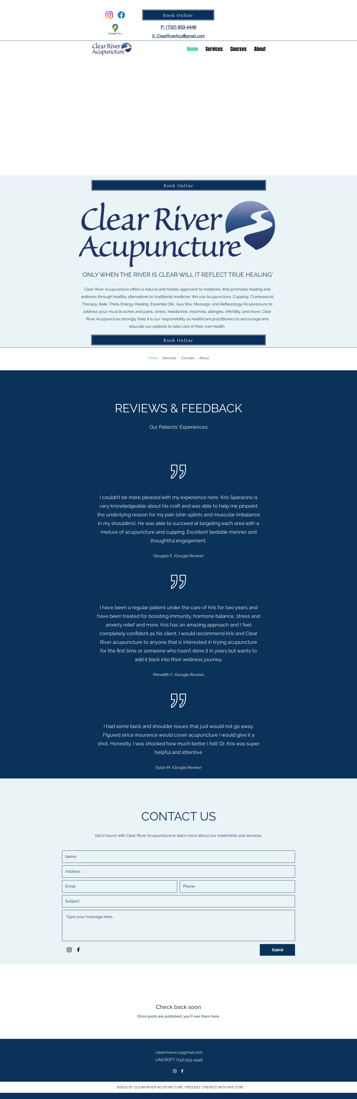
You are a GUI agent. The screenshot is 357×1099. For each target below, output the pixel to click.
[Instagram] (109, 15)
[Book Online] (178, 15)
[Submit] (277, 950)
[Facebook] (121, 15)
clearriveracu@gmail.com (179, 1052)
